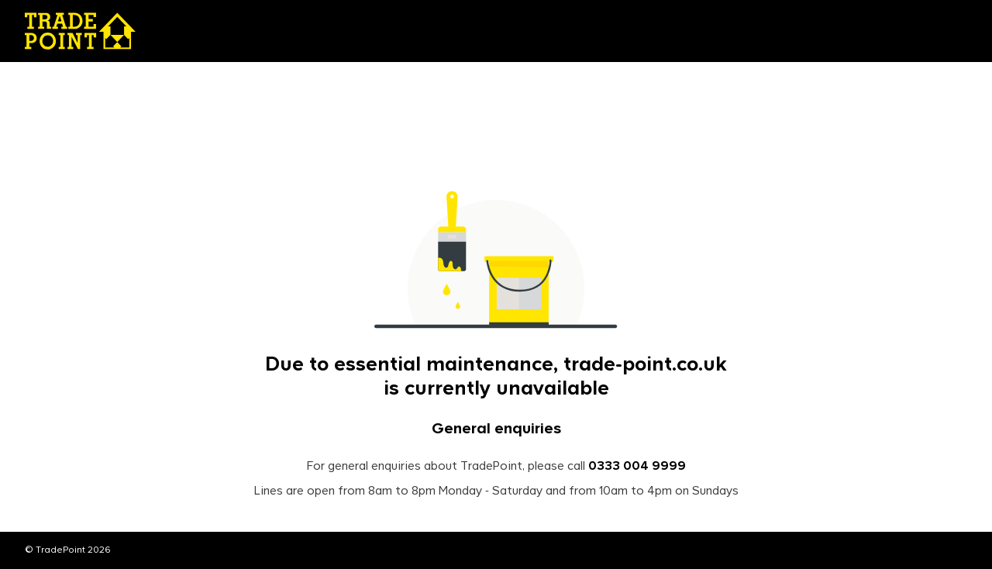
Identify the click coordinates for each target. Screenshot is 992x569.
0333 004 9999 (637, 466)
